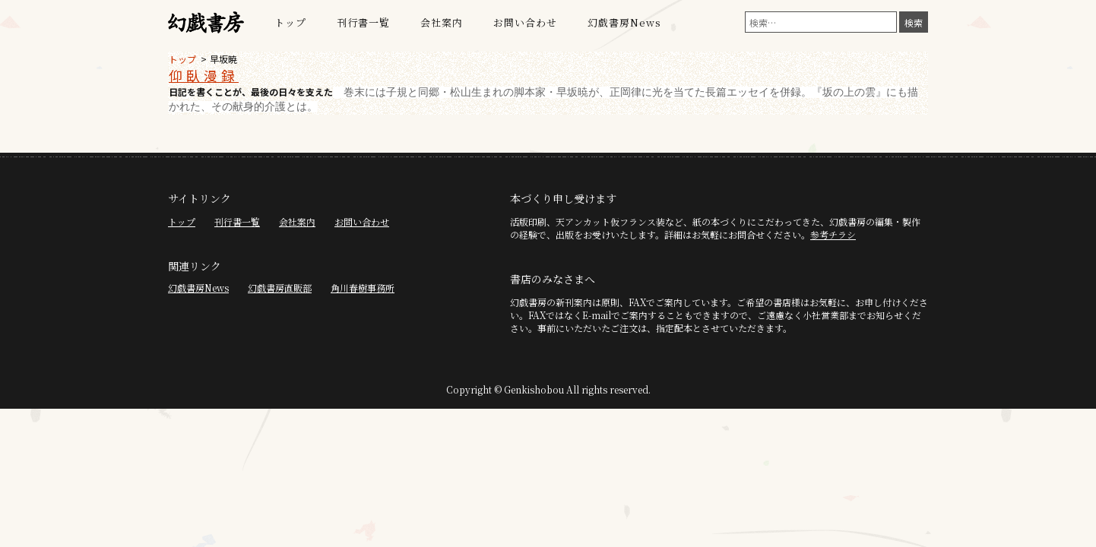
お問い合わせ (525, 22)
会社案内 (441, 22)
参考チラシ (833, 234)
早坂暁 (223, 58)
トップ (290, 22)
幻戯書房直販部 (280, 287)
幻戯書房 (206, 22)
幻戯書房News (624, 22)
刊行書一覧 (363, 22)
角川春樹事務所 (362, 287)
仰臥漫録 (204, 75)
